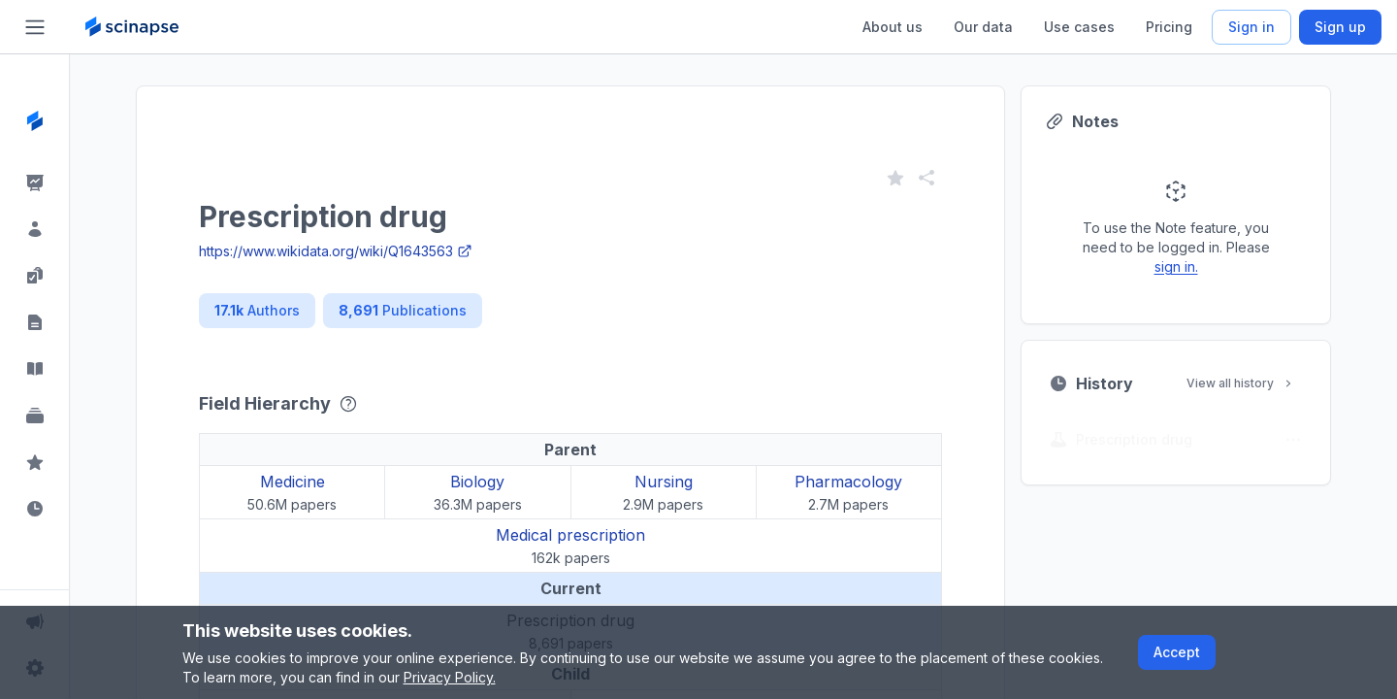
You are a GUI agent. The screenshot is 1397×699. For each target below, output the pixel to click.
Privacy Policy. (450, 677)
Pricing (1169, 26)
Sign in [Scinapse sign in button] (1251, 26)
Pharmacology (848, 481)
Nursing (663, 481)
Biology (477, 481)
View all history (1240, 383)
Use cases (1079, 26)
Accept (1176, 652)
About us (892, 26)
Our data (983, 26)
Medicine (292, 481)
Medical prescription (570, 535)
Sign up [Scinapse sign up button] (1340, 26)
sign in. (1176, 266)
